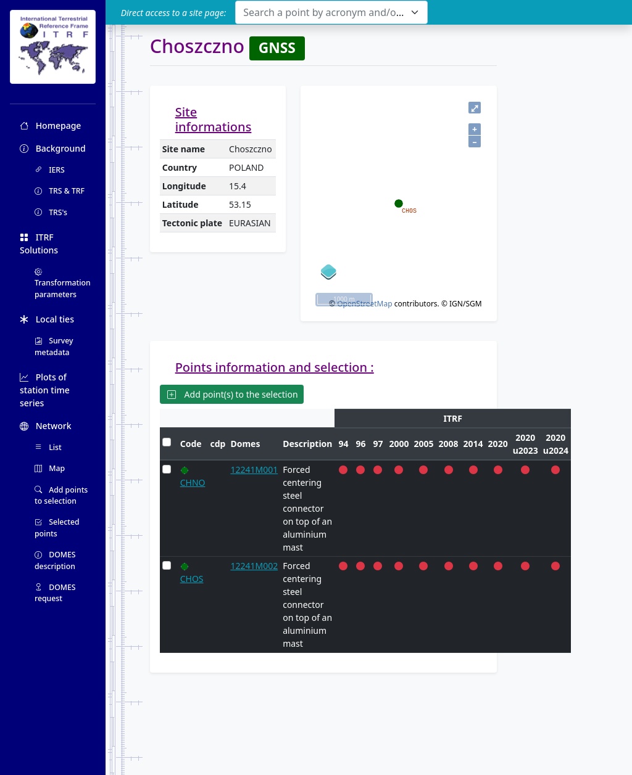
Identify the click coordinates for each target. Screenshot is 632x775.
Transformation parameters (63, 283)
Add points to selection (61, 495)
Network (46, 426)
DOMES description (55, 560)
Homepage (50, 125)
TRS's (51, 212)
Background (53, 148)
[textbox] (323, 12)
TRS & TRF (60, 191)
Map (50, 468)
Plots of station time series (45, 390)
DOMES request (55, 593)
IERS (50, 170)
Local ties (47, 319)
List (48, 447)
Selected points (57, 527)
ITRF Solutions (39, 243)
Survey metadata (54, 346)
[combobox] (331, 12)
